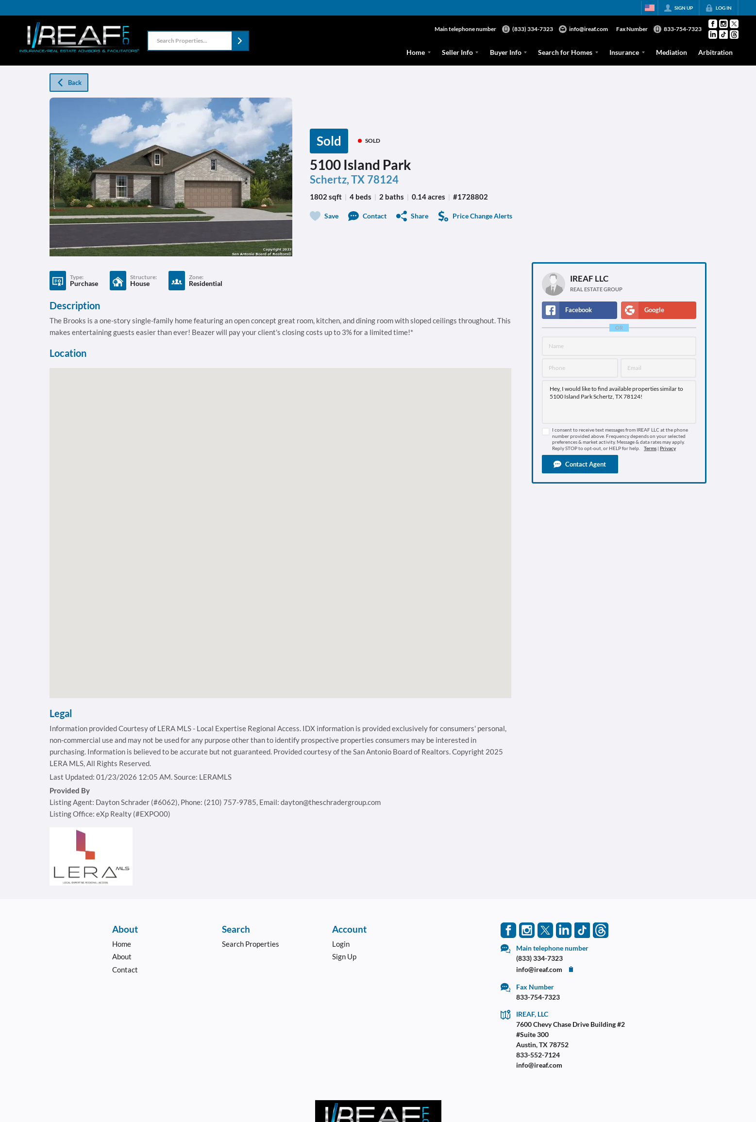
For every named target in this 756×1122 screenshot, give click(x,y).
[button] (240, 41)
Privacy (668, 448)
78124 (383, 179)
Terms (650, 448)
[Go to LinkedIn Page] (712, 34)
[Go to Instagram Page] (723, 23)
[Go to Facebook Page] (712, 23)
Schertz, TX (337, 179)
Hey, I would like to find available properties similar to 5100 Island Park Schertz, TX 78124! (619, 402)
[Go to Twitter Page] (734, 23)
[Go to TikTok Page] (723, 34)
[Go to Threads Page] (734, 34)
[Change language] (649, 8)
